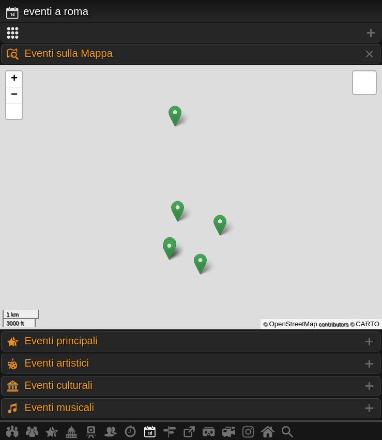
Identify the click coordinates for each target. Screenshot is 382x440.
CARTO (367, 324)
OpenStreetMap (293, 324)
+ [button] (14, 79)
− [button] (14, 95)
